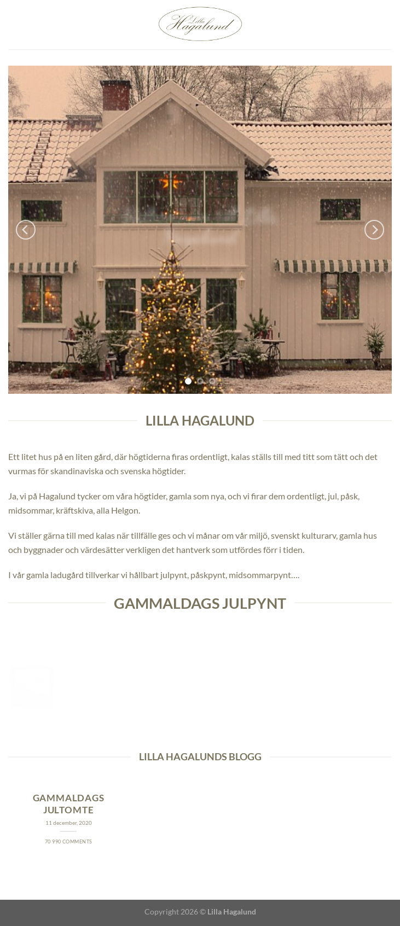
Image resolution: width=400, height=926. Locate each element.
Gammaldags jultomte (69, 804)
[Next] (374, 230)
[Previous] (26, 230)
